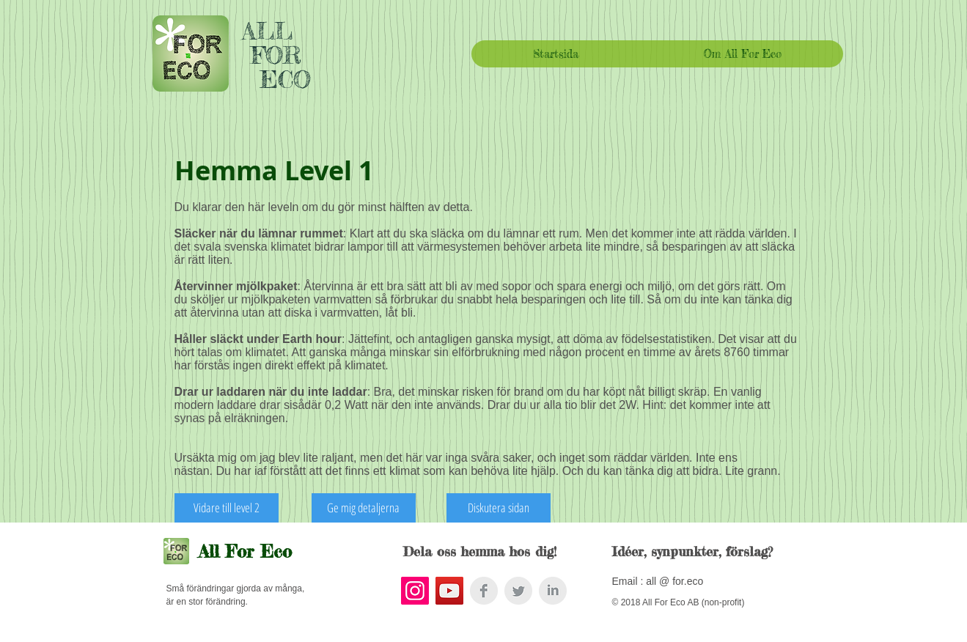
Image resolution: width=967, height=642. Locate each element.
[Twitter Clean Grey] (518, 591)
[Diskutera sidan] (498, 508)
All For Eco (245, 551)
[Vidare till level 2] (226, 508)
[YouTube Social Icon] (449, 591)
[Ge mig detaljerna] (364, 508)
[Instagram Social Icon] (415, 591)
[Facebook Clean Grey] (484, 591)
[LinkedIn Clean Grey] (553, 591)
